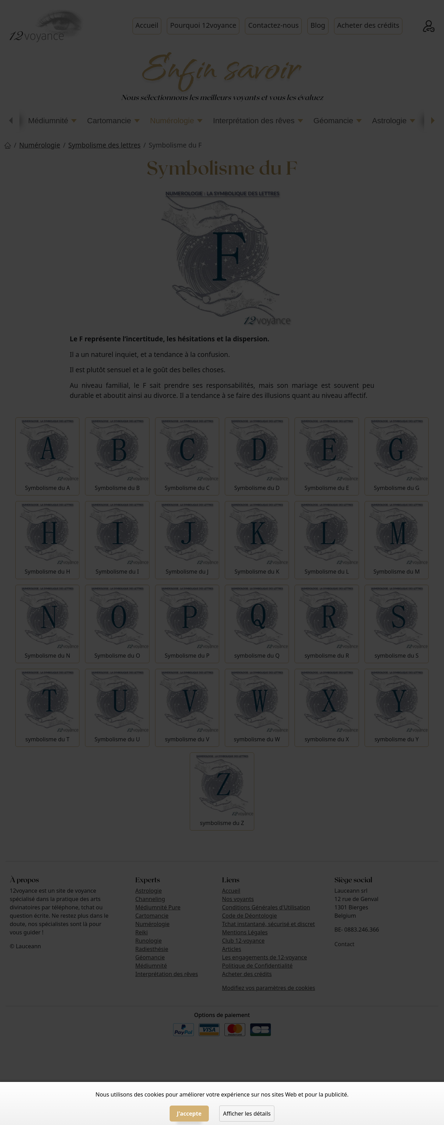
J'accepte (189, 1113)
